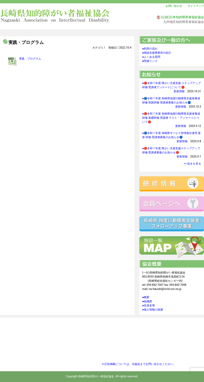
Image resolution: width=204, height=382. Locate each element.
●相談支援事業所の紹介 (156, 52)
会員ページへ (171, 203)
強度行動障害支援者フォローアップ (171, 223)
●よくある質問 (151, 56)
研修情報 (171, 183)
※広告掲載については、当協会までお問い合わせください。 (139, 364)
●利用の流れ (150, 48)
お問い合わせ (174, 5)
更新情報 (179, 91)
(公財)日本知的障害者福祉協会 (182, 17)
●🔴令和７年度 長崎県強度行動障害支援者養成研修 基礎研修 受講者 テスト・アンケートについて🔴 (171, 117)
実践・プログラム (30, 58)
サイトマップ (196, 5)
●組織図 (147, 301)
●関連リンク (150, 60)
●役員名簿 (148, 305)
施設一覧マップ (171, 247)
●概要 (145, 297)
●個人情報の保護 (152, 309)
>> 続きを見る (192, 163)
